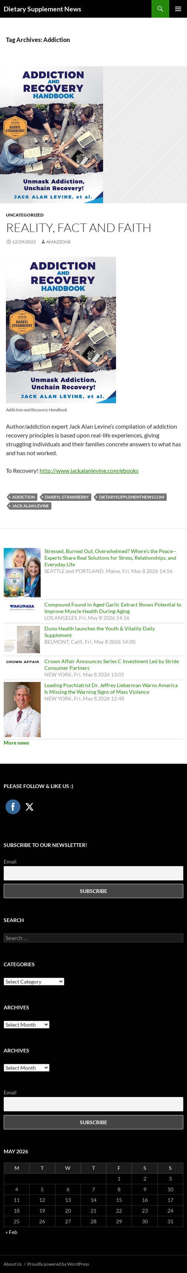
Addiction (23, 497)
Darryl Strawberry (67, 497)
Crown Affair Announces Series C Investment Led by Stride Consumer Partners (111, 664)
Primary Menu (178, 9)
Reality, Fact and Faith (79, 227)
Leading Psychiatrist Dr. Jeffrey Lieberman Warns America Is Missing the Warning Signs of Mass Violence (111, 688)
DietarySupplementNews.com (131, 497)
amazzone (58, 242)
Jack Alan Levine (30, 505)
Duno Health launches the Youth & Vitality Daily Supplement (99, 631)
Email (10, 861)
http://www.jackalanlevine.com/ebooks (89, 470)
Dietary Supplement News (42, 9)
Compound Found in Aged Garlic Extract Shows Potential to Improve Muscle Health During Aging (112, 607)
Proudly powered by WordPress (58, 1264)
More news (16, 742)
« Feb (11, 1232)
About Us (13, 1264)
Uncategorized (25, 215)
